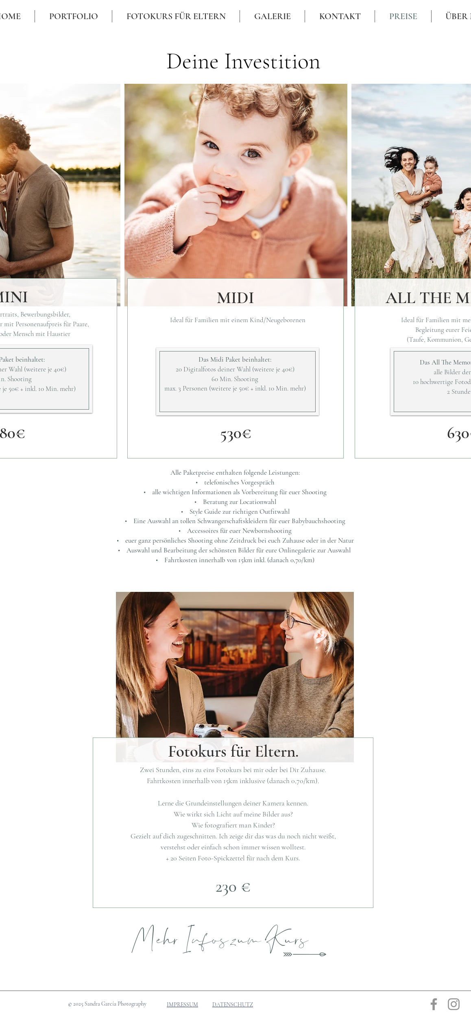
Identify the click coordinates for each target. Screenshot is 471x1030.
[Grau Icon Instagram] (454, 1004)
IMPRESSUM (182, 1004)
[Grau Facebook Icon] (434, 1004)
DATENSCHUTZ (232, 1004)
